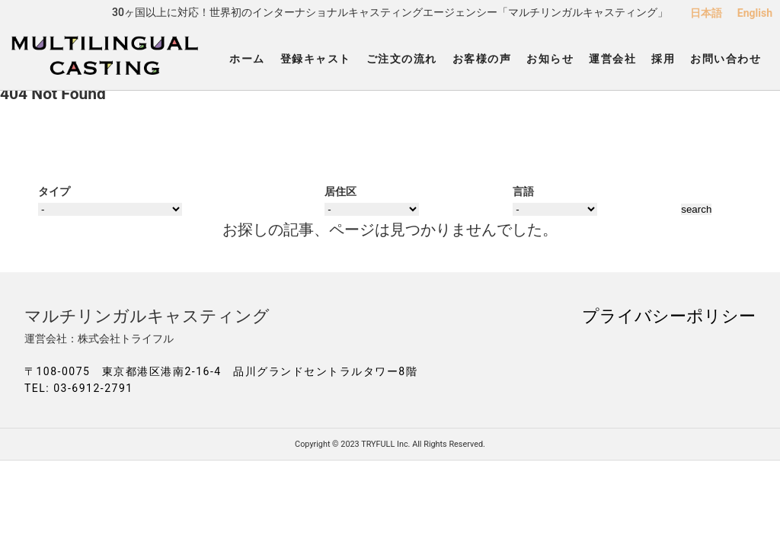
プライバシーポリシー (669, 316)
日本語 (706, 13)
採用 (663, 59)
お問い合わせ (725, 59)
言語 (523, 191)
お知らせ (550, 59)
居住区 (340, 191)
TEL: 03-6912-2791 (78, 388)
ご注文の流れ (401, 59)
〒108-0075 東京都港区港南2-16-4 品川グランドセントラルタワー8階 (220, 371)
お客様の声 (482, 59)
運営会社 (612, 59)
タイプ (54, 191)
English (754, 13)
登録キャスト (315, 59)
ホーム (247, 59)
